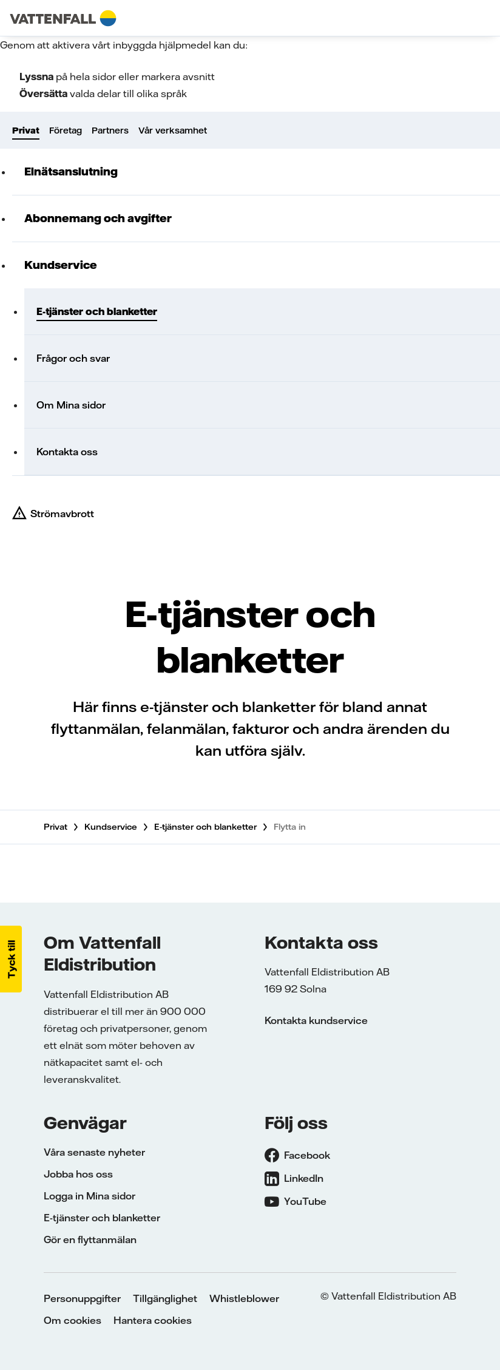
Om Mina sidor (71, 405)
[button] (11, 959)
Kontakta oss (67, 452)
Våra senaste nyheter (94, 1152)
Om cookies (72, 1320)
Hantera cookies (152, 1320)
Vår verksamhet (172, 130)
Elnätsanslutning (71, 171)
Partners (110, 130)
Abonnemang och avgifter (98, 218)
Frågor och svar (73, 358)
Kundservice (60, 265)
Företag (65, 130)
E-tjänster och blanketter (96, 311)
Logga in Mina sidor (89, 1196)
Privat (25, 130)
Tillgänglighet (165, 1298)
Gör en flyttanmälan (90, 1239)
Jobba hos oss (78, 1174)
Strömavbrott (62, 513)
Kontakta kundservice (316, 1020)
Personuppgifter (82, 1298)
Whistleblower (244, 1298)
